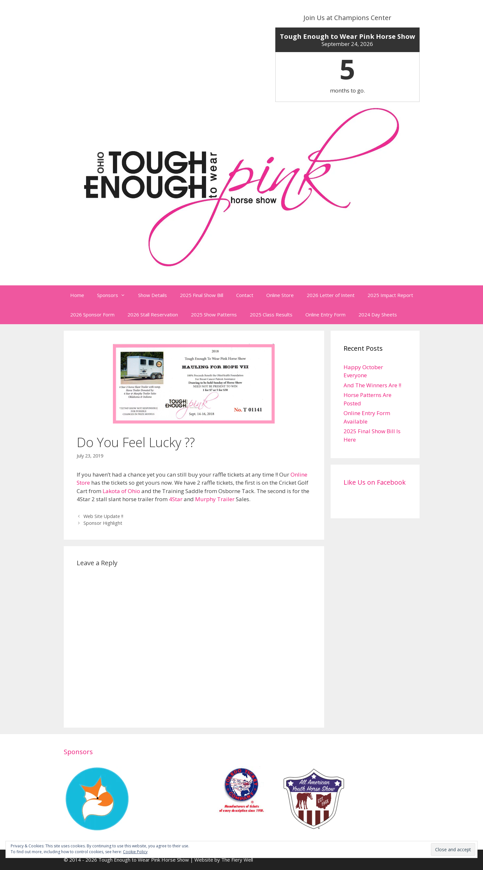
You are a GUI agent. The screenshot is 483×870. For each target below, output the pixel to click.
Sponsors (114, 295)
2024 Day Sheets (377, 314)
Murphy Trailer (215, 499)
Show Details (152, 295)
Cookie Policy (135, 851)
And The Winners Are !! (372, 385)
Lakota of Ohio (121, 491)
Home (77, 295)
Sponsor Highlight (102, 523)
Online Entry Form (325, 314)
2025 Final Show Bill (201, 295)
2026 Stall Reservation (152, 314)
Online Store (280, 295)
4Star (175, 499)
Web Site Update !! (103, 516)
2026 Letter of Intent (331, 295)
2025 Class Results (271, 314)
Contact (244, 295)
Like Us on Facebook (375, 482)
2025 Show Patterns (214, 314)
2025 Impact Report (390, 295)
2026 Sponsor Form (92, 314)
